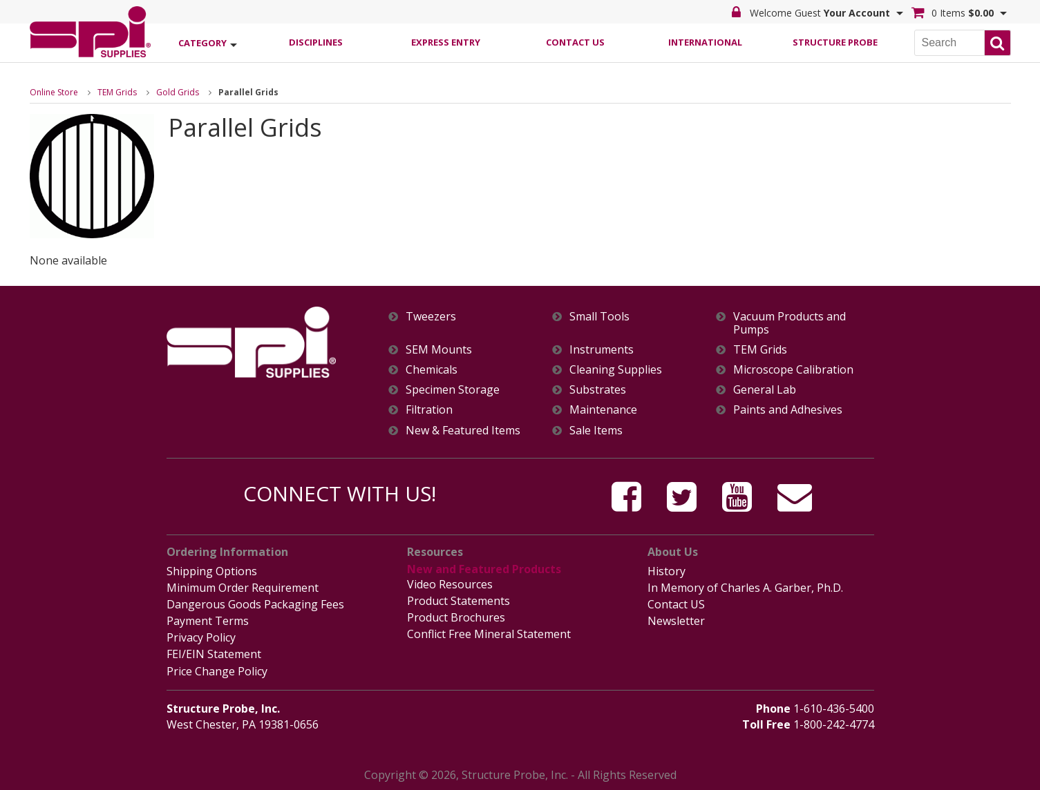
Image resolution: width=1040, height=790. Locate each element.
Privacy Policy (201, 637)
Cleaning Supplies (615, 369)
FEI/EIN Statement (214, 654)
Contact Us (575, 42)
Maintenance (603, 409)
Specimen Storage (453, 389)
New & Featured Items (463, 430)
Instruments (601, 349)
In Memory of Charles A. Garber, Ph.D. (745, 587)
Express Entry (445, 42)
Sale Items (596, 430)
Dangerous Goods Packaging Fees (255, 604)
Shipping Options (212, 571)
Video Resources (450, 584)
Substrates (597, 389)
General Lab (764, 389)
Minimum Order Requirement (243, 587)
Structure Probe (835, 42)
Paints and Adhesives (787, 409)
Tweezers (431, 316)
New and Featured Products (484, 569)
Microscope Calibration (793, 369)
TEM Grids (117, 92)
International (705, 42)
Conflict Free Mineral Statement (489, 634)
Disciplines (316, 42)
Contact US (676, 604)
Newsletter (676, 620)
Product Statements (458, 600)
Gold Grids (177, 92)
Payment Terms (208, 620)
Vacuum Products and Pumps (789, 323)
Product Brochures (456, 617)
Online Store (54, 92)
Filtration (429, 409)
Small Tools (599, 316)
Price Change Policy (217, 671)
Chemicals (431, 369)
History (666, 571)
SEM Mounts (439, 349)
